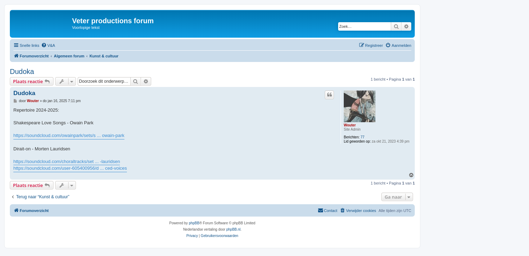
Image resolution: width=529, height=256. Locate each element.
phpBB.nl (233, 229)
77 (363, 137)
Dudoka (22, 71)
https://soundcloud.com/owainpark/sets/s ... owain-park (68, 135)
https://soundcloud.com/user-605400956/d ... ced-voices (70, 168)
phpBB (194, 223)
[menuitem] (48, 45)
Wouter (350, 125)
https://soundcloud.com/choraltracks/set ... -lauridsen (66, 161)
